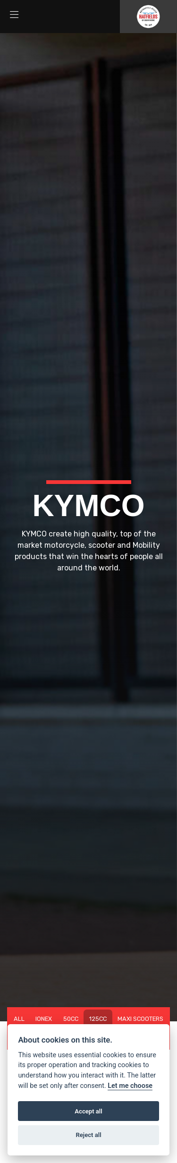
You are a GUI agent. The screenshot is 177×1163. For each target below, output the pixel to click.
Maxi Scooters (140, 1018)
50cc (70, 1018)
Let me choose (130, 1086)
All (19, 1018)
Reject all (88, 1134)
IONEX (43, 1018)
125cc (98, 1018)
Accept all (88, 1111)
